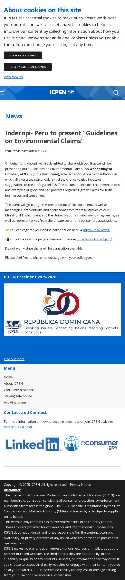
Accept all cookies (23, 55)
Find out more (14, 359)
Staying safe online (18, 396)
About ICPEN (13, 383)
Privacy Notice (80, 484)
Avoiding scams (15, 402)
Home (8, 377)
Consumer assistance (19, 390)
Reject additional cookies (28, 67)
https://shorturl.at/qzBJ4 (94, 239)
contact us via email (18, 427)
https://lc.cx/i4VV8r (96, 230)
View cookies (13, 77)
